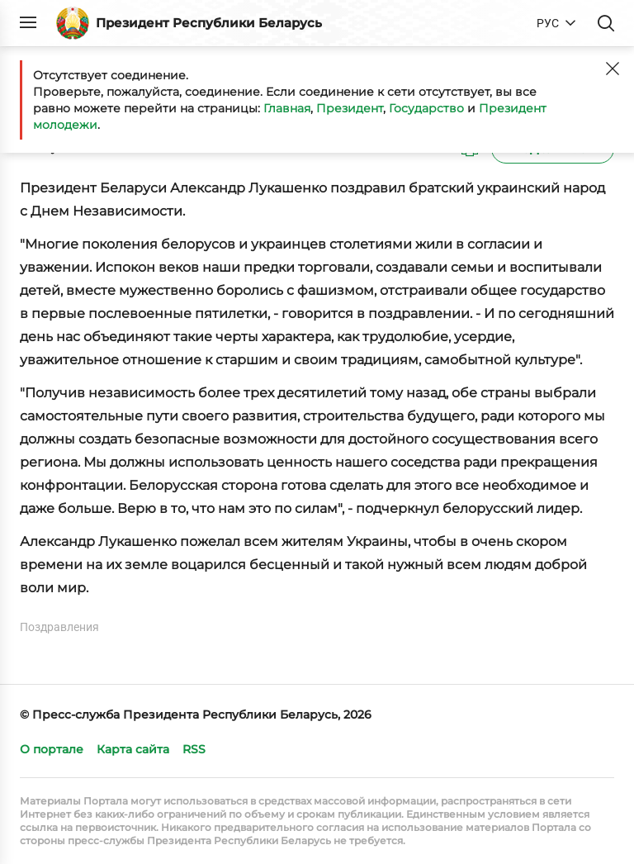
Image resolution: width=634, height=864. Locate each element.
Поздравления (59, 627)
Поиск (605, 23)
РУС (548, 23)
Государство (426, 108)
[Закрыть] (612, 68)
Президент (349, 108)
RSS (194, 749)
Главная (286, 108)
